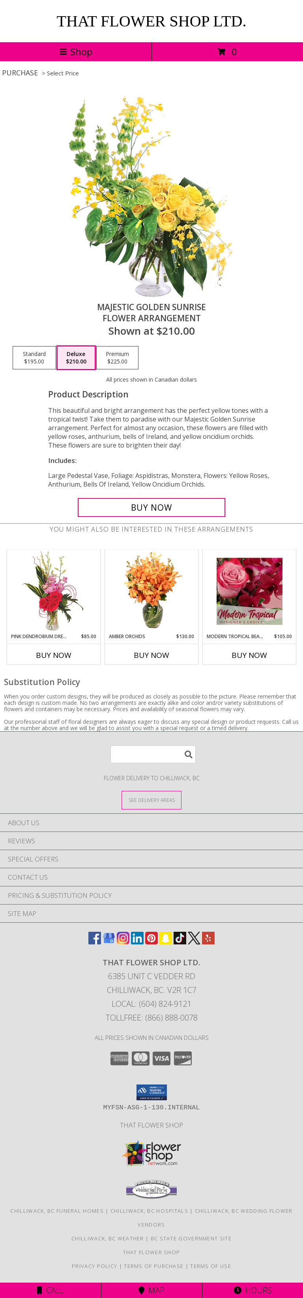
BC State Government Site (191, 1238)
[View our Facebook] (94, 941)
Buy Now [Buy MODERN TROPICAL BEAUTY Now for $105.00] (249, 655)
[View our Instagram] (123, 941)
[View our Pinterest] (151, 941)
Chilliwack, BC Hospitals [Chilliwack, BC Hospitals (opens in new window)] (149, 1210)
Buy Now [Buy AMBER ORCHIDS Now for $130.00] (151, 655)
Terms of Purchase (153, 1266)
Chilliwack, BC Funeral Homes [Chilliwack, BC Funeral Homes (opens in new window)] (56, 1210)
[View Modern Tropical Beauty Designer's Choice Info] (249, 591)
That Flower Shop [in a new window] (151, 1124)
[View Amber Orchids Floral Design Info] (152, 591)
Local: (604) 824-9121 (151, 1003)
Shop (75, 51)
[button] (152, 1092)
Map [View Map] (151, 1290)
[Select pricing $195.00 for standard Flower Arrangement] (34, 358)
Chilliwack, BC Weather (107, 1238)
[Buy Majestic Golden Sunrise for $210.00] (151, 507)
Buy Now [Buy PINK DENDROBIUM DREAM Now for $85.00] (53, 655)
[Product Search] (153, 754)
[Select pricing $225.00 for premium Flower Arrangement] (117, 358)
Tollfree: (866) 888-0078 (152, 1017)
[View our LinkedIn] (137, 941)
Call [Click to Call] (50, 1290)
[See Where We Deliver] (151, 800)
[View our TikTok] (180, 941)
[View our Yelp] (208, 941)
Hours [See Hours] (253, 1290)
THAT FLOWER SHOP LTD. (152, 21)
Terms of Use (210, 1266)
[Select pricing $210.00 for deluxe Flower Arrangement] (76, 358)
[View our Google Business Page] (109, 941)
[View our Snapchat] (165, 941)
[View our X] (194, 941)
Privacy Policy (94, 1266)
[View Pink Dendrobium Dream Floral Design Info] (54, 591)
